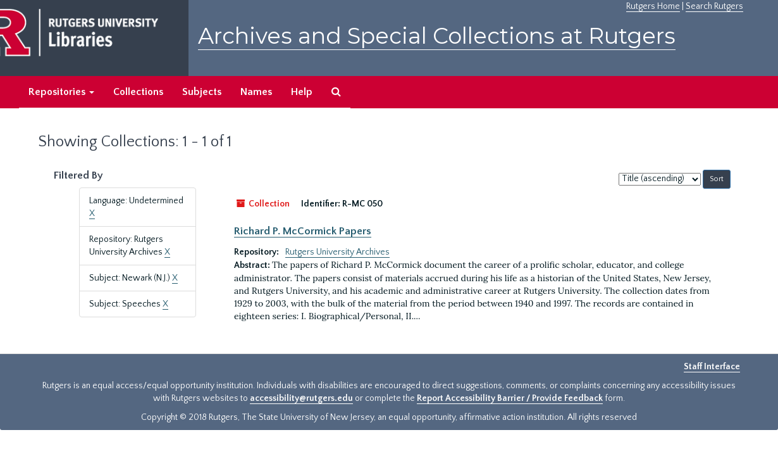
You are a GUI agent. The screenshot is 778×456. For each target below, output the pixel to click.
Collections (138, 92)
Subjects (201, 92)
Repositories (61, 92)
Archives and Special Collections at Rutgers (437, 35)
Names (256, 92)
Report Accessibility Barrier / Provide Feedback (510, 398)
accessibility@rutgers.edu (301, 398)
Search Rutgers (714, 6)
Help (301, 92)
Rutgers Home (653, 6)
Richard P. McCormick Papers (302, 231)
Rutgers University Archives (337, 252)
